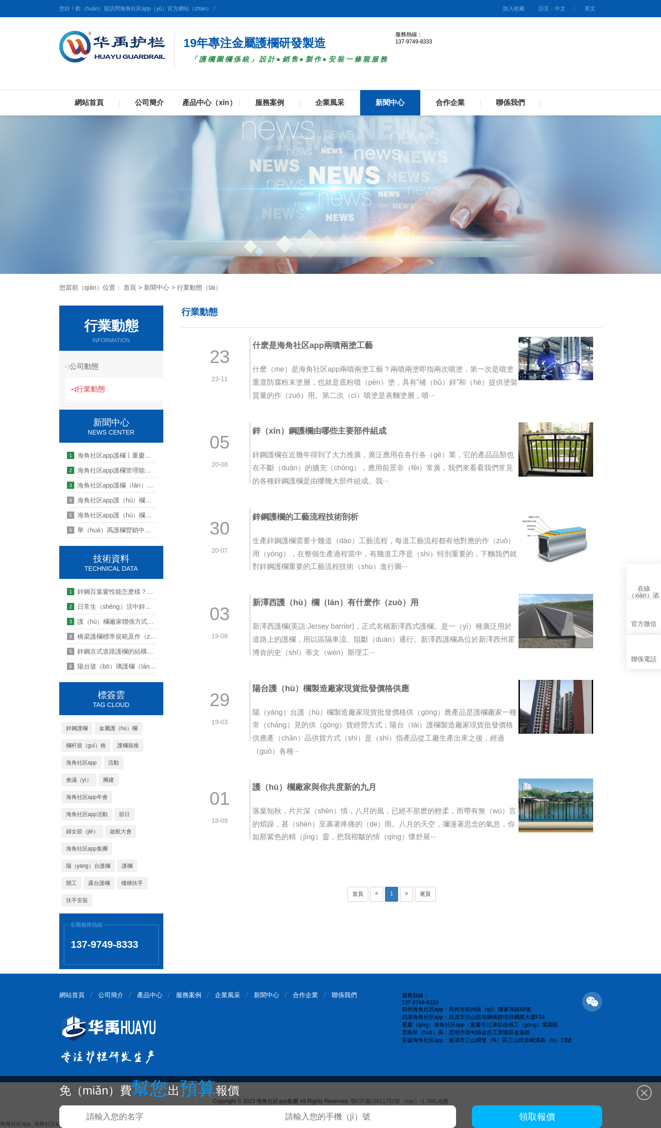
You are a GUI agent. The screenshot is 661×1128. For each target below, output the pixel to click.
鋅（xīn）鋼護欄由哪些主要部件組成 (325, 430)
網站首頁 (89, 102)
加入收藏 (513, 8)
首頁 (130, 287)
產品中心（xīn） (209, 102)
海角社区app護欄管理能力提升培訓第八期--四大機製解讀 (112, 470)
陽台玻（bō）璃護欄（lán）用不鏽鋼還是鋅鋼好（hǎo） (112, 666)
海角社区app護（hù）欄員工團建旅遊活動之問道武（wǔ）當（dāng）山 (112, 500)
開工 (71, 883)
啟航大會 (121, 831)
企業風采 (329, 102)
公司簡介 (149, 102)
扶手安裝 (77, 900)
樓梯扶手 (132, 883)
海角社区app (81, 763)
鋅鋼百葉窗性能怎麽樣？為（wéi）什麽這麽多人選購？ (112, 591)
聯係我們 (510, 102)
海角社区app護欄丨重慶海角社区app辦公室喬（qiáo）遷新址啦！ (112, 455)
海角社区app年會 (87, 797)
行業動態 (97, 389)
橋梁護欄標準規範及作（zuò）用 (112, 636)
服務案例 (269, 102)
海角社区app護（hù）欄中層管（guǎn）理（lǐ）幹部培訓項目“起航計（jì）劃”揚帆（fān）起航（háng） (112, 515)
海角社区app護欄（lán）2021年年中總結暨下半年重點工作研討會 (112, 485)
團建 (108, 780)
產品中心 (149, 995)
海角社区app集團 (87, 849)
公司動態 (88, 366)
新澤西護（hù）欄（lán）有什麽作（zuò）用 (341, 602)
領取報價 (537, 1117)
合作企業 (450, 102)
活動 (113, 763)
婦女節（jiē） (82, 831)
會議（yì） (79, 780)
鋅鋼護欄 (77, 728)
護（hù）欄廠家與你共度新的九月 (320, 787)
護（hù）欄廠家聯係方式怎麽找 (112, 621)
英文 (590, 8)
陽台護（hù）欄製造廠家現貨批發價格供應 (336, 688)
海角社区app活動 (87, 814)
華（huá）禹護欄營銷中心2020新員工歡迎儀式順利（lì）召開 (112, 530)
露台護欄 (99, 883)
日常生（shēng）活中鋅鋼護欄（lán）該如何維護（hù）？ (112, 606)
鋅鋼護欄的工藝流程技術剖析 (311, 516)
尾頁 (425, 894)
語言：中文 (552, 8)
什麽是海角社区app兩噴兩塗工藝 (318, 345)
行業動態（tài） (199, 287)
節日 (124, 814)
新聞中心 (390, 102)
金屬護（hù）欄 (118, 728)
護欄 (127, 866)
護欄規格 (128, 745)
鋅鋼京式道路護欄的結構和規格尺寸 (112, 651)
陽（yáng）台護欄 (88, 866)
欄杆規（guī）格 (86, 745)
